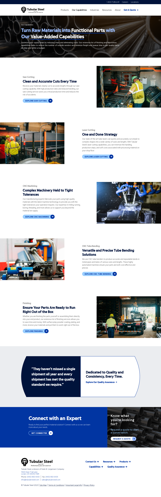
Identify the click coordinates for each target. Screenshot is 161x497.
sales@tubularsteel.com (51, 480)
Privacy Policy (89, 485)
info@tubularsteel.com (30, 480)
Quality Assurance (116, 466)
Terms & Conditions (56, 485)
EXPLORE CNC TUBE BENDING (101, 274)
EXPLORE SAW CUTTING (39, 101)
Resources (107, 10)
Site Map (43, 485)
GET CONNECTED (42, 433)
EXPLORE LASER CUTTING (99, 157)
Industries (94, 10)
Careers (125, 2)
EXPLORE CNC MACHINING (40, 217)
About (118, 10)
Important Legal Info (74, 485)
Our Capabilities (79, 10)
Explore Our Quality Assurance (100, 382)
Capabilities (94, 466)
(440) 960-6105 (51, 477)
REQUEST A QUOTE (124, 439)
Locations (135, 2)
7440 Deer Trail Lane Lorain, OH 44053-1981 (30, 473)
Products (65, 10)
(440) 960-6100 (33, 477)
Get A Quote (130, 10)
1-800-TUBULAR (113, 2)
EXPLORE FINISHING (37, 331)
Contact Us (90, 461)
